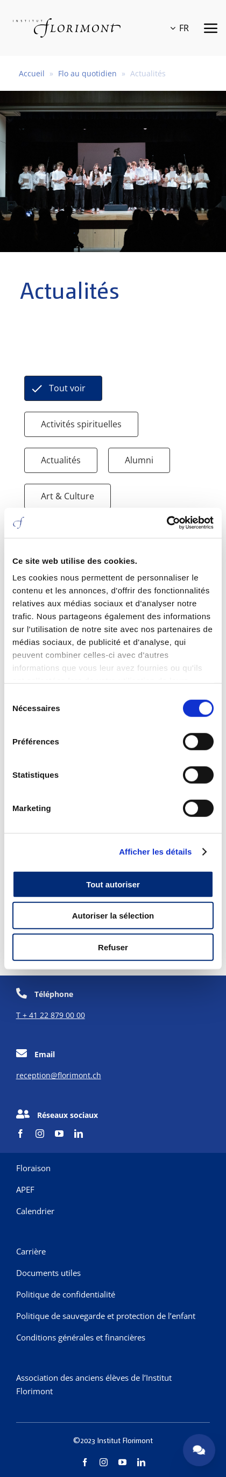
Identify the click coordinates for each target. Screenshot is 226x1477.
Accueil (32, 73)
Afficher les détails (155, 851)
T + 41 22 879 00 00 (50, 1015)
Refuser (113, 946)
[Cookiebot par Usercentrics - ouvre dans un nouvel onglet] (166, 523)
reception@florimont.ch (58, 1075)
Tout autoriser (113, 883)
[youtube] (59, 1133)
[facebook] (20, 1133)
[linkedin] (78, 1133)
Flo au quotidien (87, 73)
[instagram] (40, 1133)
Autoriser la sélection (113, 915)
